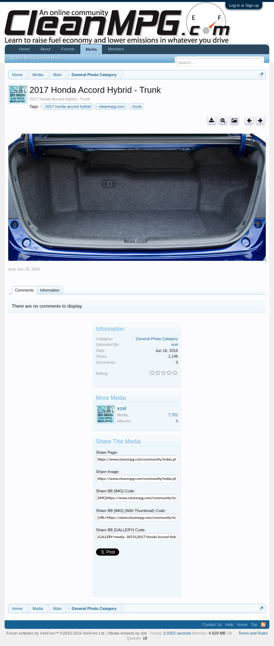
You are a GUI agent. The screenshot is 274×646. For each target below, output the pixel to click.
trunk (136, 106)
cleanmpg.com (111, 106)
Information (50, 290)
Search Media (23, 58)
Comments (24, 290)
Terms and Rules (253, 633)
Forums (68, 49)
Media (91, 49)
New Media (52, 58)
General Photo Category (157, 339)
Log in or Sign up (244, 5)
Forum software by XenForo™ (56, 633)
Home (24, 49)
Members (116, 49)
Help (229, 624)
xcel (11, 269)
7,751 (173, 415)
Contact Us (212, 624)
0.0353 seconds (177, 633)
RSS (263, 624)
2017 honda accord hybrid (67, 106)
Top (254, 624)
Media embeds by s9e (127, 633)
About (45, 49)
